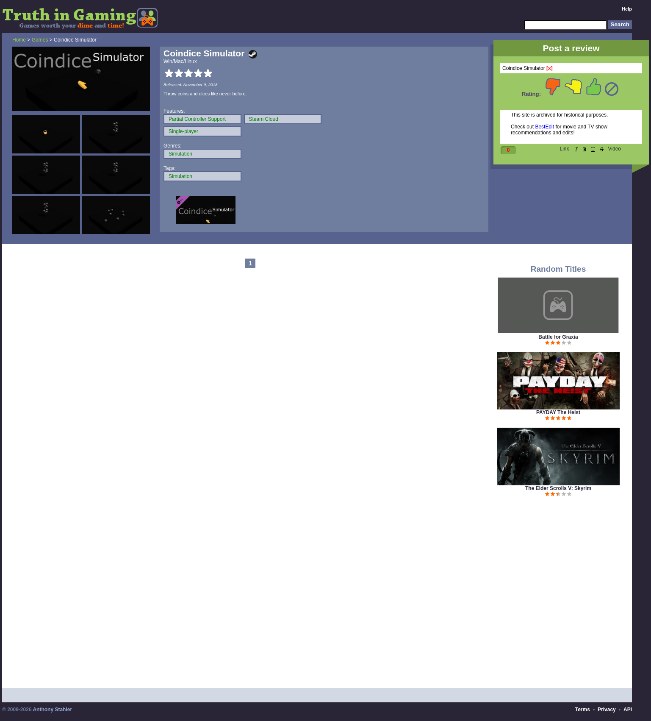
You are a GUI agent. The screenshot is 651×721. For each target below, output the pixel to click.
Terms (582, 710)
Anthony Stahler (52, 710)
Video (614, 149)
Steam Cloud (263, 119)
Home (19, 40)
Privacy (607, 710)
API (627, 710)
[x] (549, 68)
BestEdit (544, 127)
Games (40, 40)
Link (564, 149)
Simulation (180, 154)
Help (627, 8)
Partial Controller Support (197, 119)
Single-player (183, 131)
